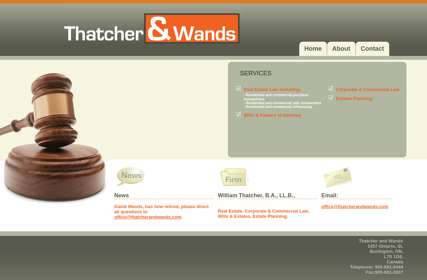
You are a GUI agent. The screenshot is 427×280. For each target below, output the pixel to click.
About (341, 48)
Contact (372, 48)
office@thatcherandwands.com (148, 217)
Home (313, 48)
